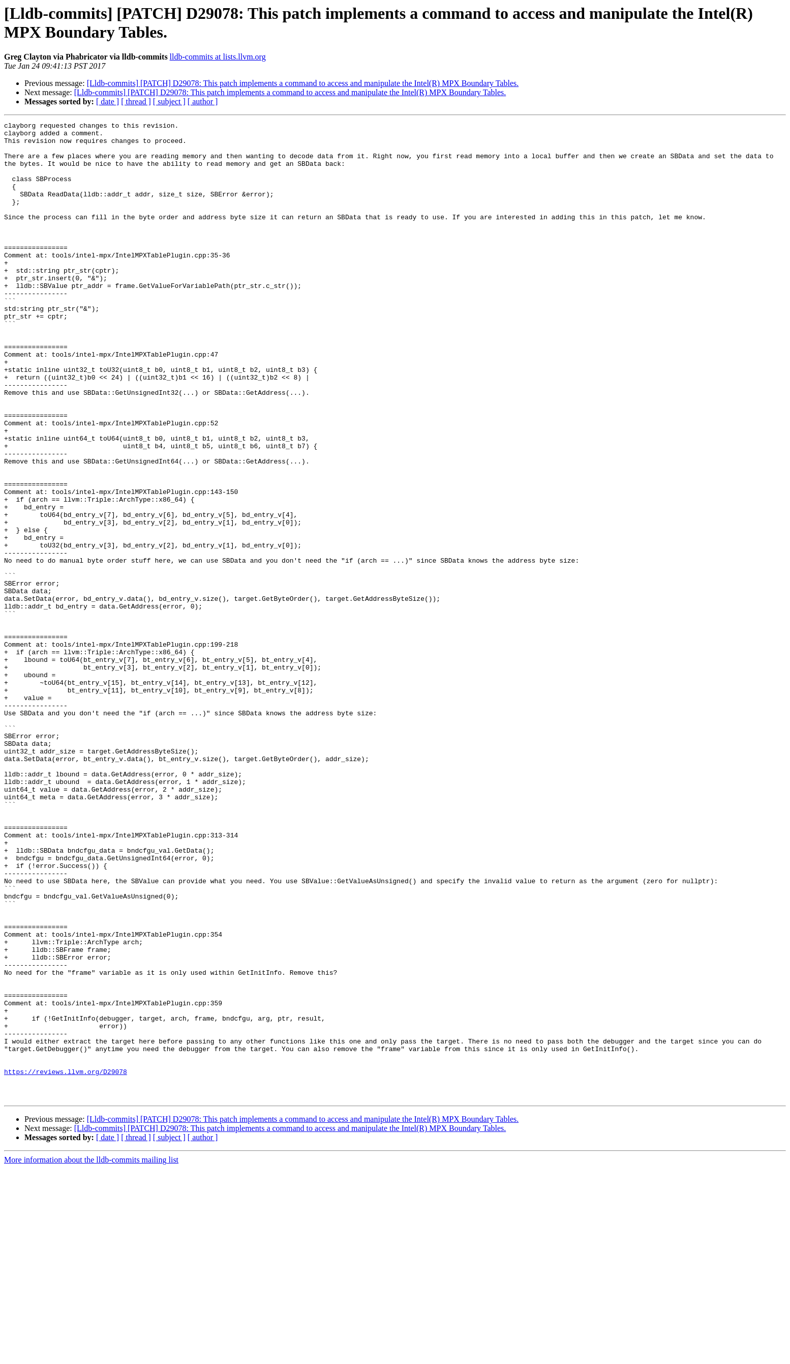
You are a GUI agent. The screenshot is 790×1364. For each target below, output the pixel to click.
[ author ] (203, 101)
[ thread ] (136, 101)
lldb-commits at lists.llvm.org (218, 56)
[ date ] (107, 101)
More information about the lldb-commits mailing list (91, 1355)
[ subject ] (169, 101)
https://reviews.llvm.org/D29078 (65, 1262)
